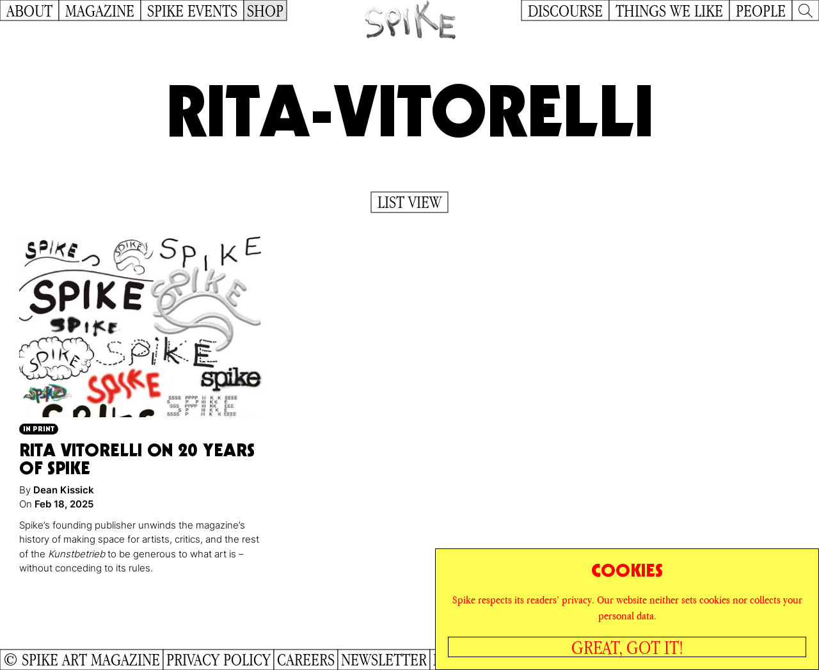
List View (409, 202)
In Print (38, 428)
